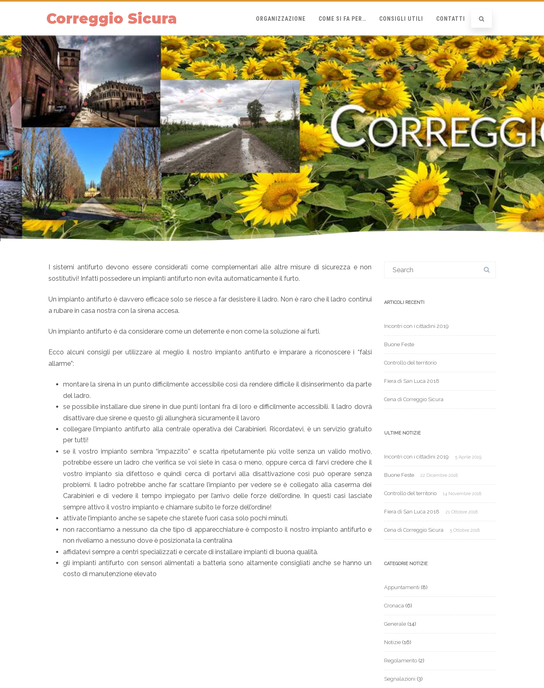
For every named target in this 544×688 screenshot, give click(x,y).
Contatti (450, 18)
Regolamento (400, 660)
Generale (395, 624)
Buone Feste (399, 344)
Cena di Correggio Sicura (414, 399)
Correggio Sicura (111, 18)
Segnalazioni (399, 679)
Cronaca (394, 606)
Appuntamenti (401, 587)
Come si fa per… (342, 18)
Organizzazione (281, 18)
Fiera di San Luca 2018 (411, 381)
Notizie (392, 642)
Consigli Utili (401, 18)
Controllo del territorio (410, 363)
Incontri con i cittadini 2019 (416, 326)
